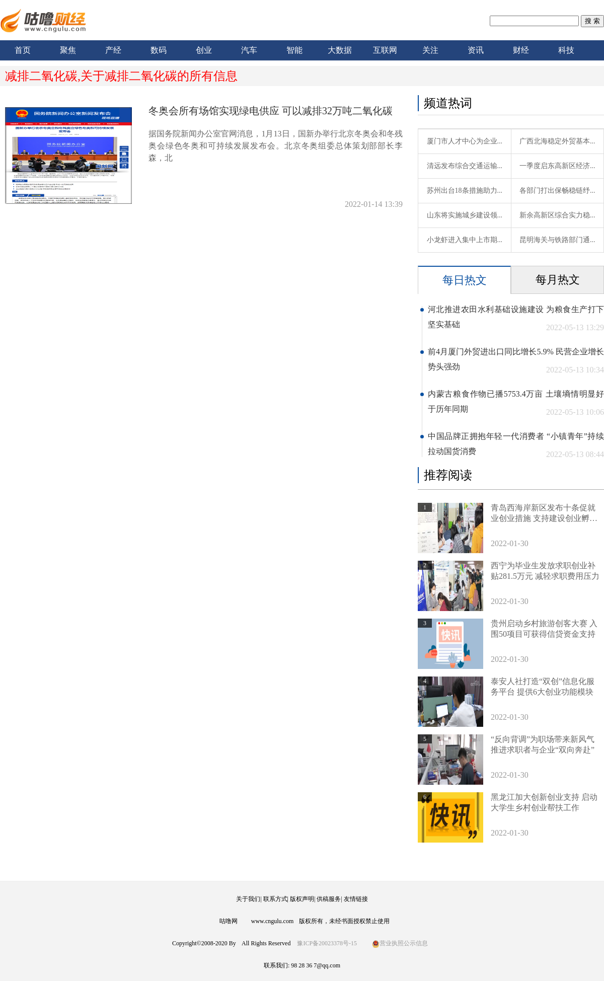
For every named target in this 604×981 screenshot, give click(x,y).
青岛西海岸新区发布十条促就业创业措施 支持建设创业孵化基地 (544, 513)
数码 (158, 50)
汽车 (249, 50)
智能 (294, 50)
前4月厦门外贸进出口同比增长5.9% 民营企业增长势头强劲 (516, 359)
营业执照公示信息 (400, 943)
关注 (430, 50)
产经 (113, 50)
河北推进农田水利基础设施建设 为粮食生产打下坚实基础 (516, 317)
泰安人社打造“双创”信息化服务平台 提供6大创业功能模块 (542, 686)
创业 (204, 50)
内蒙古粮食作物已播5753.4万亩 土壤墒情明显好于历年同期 (516, 401)
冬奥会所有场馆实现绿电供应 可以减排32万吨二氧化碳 (270, 110)
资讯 (476, 50)
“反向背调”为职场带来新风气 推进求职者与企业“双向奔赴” (542, 744)
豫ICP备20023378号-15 (327, 943)
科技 (566, 50)
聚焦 (68, 50)
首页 (23, 50)
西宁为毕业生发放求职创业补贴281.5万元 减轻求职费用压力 (545, 570)
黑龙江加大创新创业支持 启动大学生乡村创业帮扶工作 (544, 802)
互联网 (385, 50)
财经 (521, 50)
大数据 (340, 50)
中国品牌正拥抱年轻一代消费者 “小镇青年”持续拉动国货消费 (516, 444)
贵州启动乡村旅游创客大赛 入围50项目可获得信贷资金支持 (544, 628)
